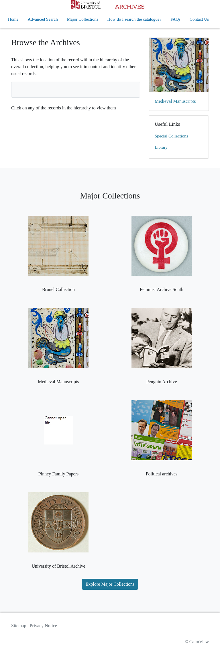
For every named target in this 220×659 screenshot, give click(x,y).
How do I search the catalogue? (134, 19)
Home (13, 19)
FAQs (175, 19)
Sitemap (18, 625)
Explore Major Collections (110, 584)
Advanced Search (43, 19)
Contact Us (199, 19)
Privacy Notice (43, 625)
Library (161, 147)
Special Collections (171, 136)
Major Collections (82, 19)
